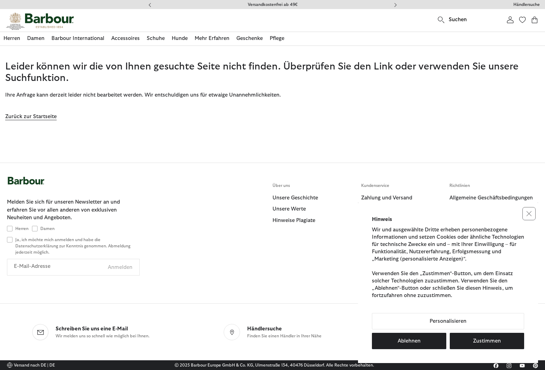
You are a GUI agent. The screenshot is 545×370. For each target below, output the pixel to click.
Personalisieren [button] (448, 321)
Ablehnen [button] (409, 341)
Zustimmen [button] (487, 341)
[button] (529, 213)
